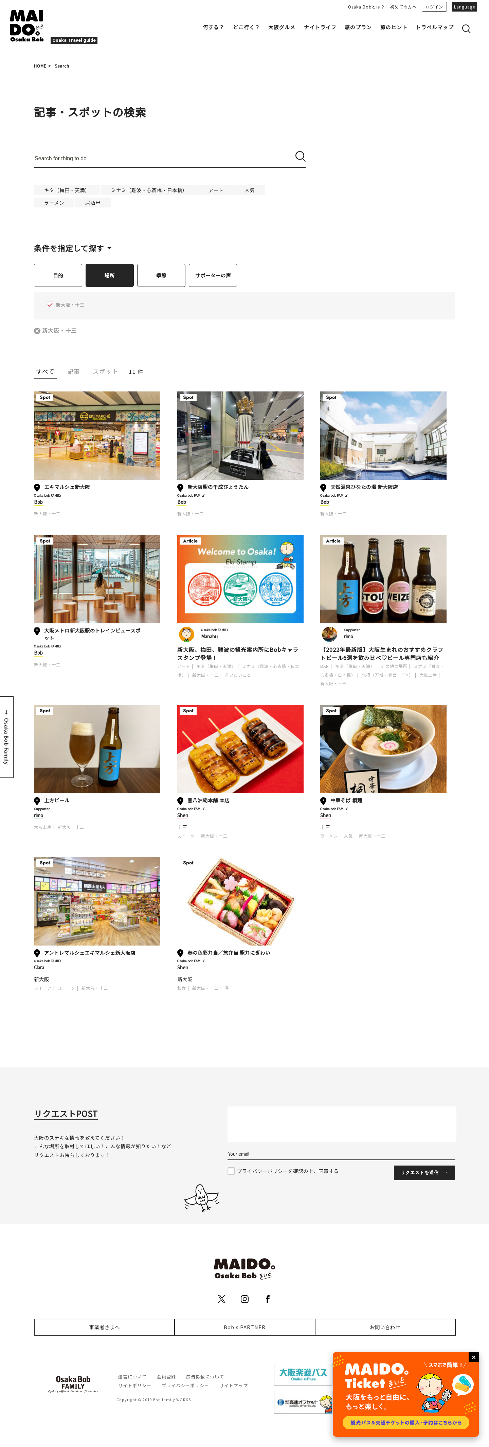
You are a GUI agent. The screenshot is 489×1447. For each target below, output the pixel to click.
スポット (106, 371)
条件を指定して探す (69, 247)
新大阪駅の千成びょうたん (218, 487)
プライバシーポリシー (185, 1385)
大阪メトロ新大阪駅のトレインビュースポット (92, 634)
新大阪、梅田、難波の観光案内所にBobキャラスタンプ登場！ (237, 654)
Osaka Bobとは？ (366, 7)
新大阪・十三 (59, 331)
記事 (73, 371)
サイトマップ (233, 1385)
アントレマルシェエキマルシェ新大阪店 (89, 952)
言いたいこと (238, 675)
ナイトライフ (320, 27)
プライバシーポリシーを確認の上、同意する (288, 1171)
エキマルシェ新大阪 (67, 487)
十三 (182, 827)
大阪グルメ (281, 27)
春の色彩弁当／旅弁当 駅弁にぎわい (228, 952)
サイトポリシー (134, 1385)
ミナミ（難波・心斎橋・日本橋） (149, 190)
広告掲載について (205, 1377)
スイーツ (186, 836)
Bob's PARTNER (245, 1327)
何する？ (213, 27)
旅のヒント (394, 27)
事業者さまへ (104, 1327)
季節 (161, 275)
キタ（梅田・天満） (67, 190)
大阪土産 (428, 675)
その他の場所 (394, 666)
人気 (249, 190)
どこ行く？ (246, 27)
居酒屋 (93, 202)
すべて (45, 371)
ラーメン (54, 202)
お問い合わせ (385, 1327)
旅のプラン (358, 27)
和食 (181, 988)
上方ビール (57, 800)
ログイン (434, 7)
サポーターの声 (213, 275)
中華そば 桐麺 (346, 800)
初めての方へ (403, 7)
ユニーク (66, 988)
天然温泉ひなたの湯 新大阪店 (364, 487)
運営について (132, 1377)
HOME (40, 66)
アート (216, 190)
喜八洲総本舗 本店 (208, 800)
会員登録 (166, 1377)
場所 (110, 275)
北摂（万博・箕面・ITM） (387, 675)
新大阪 (41, 979)
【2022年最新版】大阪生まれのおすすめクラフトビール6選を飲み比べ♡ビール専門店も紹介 (381, 654)
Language (464, 7)
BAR (324, 666)
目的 (58, 275)
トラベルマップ (435, 27)
